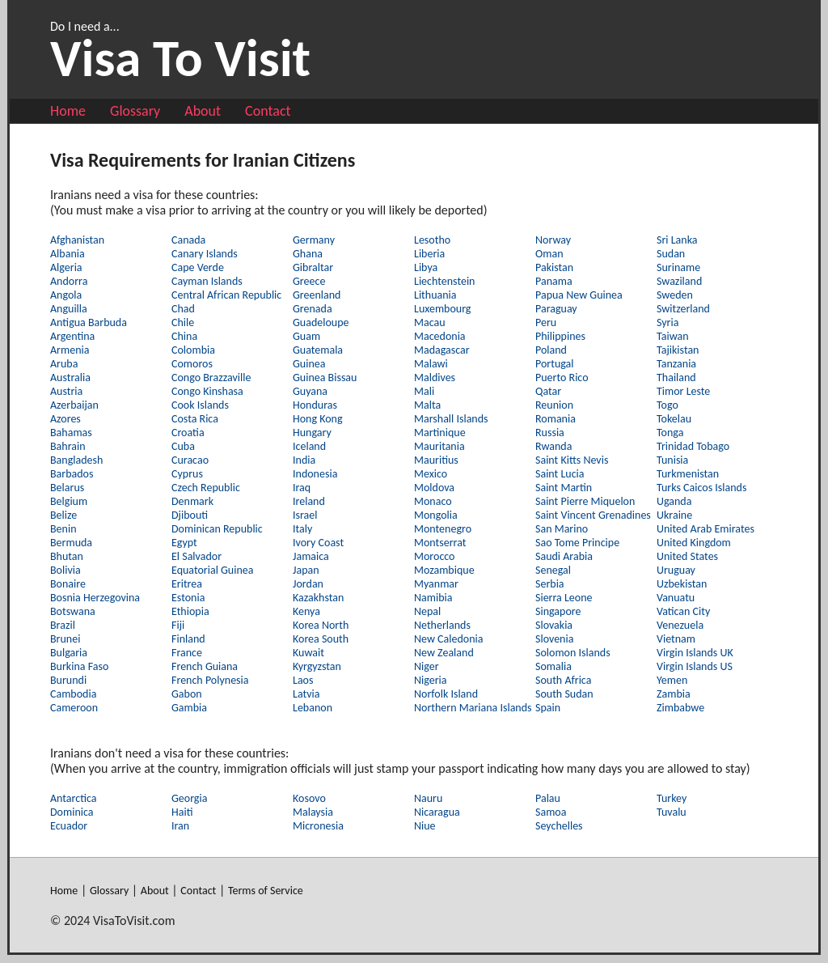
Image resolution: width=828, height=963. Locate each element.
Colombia (193, 350)
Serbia (549, 584)
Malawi (431, 364)
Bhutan (66, 556)
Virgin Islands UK (695, 653)
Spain (547, 708)
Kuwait (308, 653)
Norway (553, 240)
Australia (70, 377)
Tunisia (672, 460)
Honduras (315, 405)
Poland (551, 350)
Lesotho (432, 240)
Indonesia (315, 474)
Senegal (553, 570)
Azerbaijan (74, 405)
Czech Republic (205, 487)
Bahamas (71, 432)
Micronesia (318, 826)
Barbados (71, 474)
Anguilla (68, 309)
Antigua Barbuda (88, 322)
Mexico (430, 474)
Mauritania (439, 446)
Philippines (560, 336)
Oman (549, 254)
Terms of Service (265, 890)
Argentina (72, 336)
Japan (306, 570)
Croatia (188, 432)
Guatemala (318, 350)
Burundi (68, 680)
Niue (425, 826)
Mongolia (436, 515)
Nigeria (430, 680)
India (304, 460)
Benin (63, 529)
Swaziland (679, 281)
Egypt (184, 542)
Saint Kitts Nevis (571, 460)
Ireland (309, 501)
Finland (188, 639)
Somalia (553, 666)
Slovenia (554, 639)
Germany (314, 240)
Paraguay (556, 309)
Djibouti (189, 515)
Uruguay (676, 570)
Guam (306, 336)
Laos (303, 680)
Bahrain (68, 446)
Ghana (308, 254)
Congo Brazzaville (211, 377)
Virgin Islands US (695, 666)
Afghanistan (77, 240)
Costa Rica (194, 419)
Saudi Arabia (564, 556)
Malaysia (313, 812)
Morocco (434, 556)
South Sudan (564, 694)
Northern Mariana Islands (473, 708)
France (186, 653)
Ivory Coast (318, 542)
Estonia (188, 598)
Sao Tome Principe (577, 542)
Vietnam (676, 639)
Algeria (66, 267)
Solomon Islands (572, 653)
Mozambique (444, 570)
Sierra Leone (564, 598)
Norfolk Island (446, 694)
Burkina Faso (79, 666)
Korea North (321, 625)
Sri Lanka (677, 240)
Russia (549, 432)
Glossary (135, 111)
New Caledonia (448, 639)
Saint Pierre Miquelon (585, 501)
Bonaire (68, 584)
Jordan (308, 584)
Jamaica (311, 556)
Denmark (192, 501)
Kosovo (309, 798)
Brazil (62, 625)
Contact (267, 111)
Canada (188, 240)
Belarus (67, 487)
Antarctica (73, 798)
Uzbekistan (682, 584)
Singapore (558, 611)
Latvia (306, 694)
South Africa (563, 680)
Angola (66, 295)
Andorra (68, 281)
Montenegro (442, 529)
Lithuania (435, 295)
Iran (180, 826)
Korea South (321, 639)
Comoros (192, 364)
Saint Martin (563, 487)
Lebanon (312, 708)
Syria (667, 322)
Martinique (440, 432)
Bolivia (65, 570)
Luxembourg (442, 309)
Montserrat (440, 542)
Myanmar (436, 584)
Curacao (190, 460)
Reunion (554, 405)
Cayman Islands (207, 281)
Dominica (71, 812)
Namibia (433, 598)
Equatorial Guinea (212, 570)
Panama (553, 281)
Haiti (181, 812)
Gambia (189, 708)
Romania (555, 419)
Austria (66, 391)
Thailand (676, 377)
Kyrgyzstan (317, 666)
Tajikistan (678, 350)
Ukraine (674, 515)
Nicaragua (437, 812)
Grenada (312, 309)
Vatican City (683, 611)
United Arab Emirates (705, 529)
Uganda (674, 501)
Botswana (72, 611)
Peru (545, 322)
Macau (430, 322)
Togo (667, 405)
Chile (182, 322)
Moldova (434, 487)
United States (687, 556)
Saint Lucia (560, 474)
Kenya (306, 611)
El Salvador (196, 556)
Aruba (64, 364)
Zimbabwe (680, 708)
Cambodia (73, 694)
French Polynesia (210, 680)
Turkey (671, 798)
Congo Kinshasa (207, 391)
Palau (547, 798)
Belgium (68, 501)
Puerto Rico (562, 377)
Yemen (672, 680)
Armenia (69, 350)
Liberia (429, 254)
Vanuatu (676, 598)
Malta (427, 405)
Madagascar (442, 350)
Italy (302, 529)
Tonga (670, 432)
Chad (183, 309)
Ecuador (68, 826)
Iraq (301, 487)
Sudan (671, 254)
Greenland (316, 295)
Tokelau (674, 419)
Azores (65, 419)
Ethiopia (190, 611)
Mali (424, 391)
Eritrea (186, 584)
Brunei (65, 639)
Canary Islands (204, 254)
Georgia (189, 798)
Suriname (678, 267)
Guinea (309, 364)
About (202, 111)
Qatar (548, 391)
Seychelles (559, 826)
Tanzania (676, 364)
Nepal (427, 611)
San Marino (561, 529)
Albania (67, 254)
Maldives (434, 377)
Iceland (309, 446)
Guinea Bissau (325, 377)
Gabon (186, 694)
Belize (63, 515)
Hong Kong (318, 419)
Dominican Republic (217, 529)
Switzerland (683, 309)
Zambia (674, 694)
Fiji (177, 625)
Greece (309, 281)
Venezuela (680, 625)
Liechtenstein (444, 281)
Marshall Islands (451, 419)
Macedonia (440, 336)
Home (68, 111)
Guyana (310, 391)
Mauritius (436, 460)
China (184, 336)
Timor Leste (683, 391)
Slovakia (553, 625)
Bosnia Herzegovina (95, 598)
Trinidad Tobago (693, 446)
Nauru (428, 798)
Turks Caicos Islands (701, 487)
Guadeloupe (321, 322)
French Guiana (204, 666)
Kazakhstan (318, 598)
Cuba (183, 446)
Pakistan (554, 267)
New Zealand (444, 653)
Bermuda (71, 542)
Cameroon (74, 708)
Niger (426, 666)
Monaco (433, 501)
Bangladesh (76, 460)
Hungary (312, 432)
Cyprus (187, 474)
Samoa (550, 812)
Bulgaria (68, 653)
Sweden (675, 295)
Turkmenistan (688, 474)
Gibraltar (313, 267)
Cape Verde (197, 267)
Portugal (554, 364)
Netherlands (442, 625)
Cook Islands (200, 405)
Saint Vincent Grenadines (593, 515)
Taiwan (673, 336)
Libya (425, 267)
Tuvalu (671, 812)
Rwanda (553, 446)
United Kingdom (694, 542)
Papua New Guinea (579, 295)
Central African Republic (226, 295)
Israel (305, 515)
